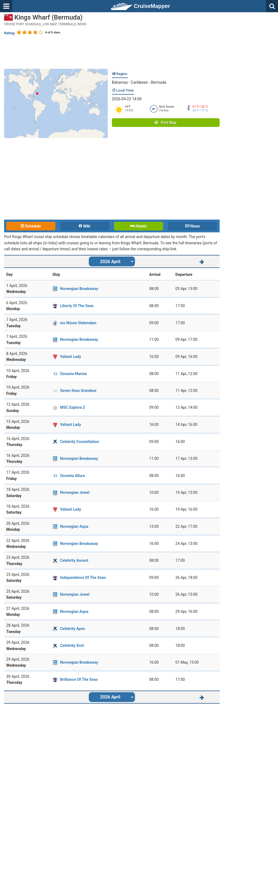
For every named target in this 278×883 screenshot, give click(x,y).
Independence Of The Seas (83, 577)
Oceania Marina (73, 374)
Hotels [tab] (138, 226)
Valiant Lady (70, 356)
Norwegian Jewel (74, 492)
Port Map (165, 122)
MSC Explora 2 (72, 407)
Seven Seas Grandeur (78, 390)
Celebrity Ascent (74, 560)
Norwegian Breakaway (79, 288)
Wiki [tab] (84, 226)
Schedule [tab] (31, 226)
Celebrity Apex (72, 628)
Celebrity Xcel (72, 645)
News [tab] (192, 226)
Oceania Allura (72, 475)
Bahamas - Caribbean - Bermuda (139, 82)
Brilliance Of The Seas (79, 679)
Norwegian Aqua (74, 526)
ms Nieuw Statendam (78, 323)
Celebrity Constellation (79, 441)
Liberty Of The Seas (77, 306)
